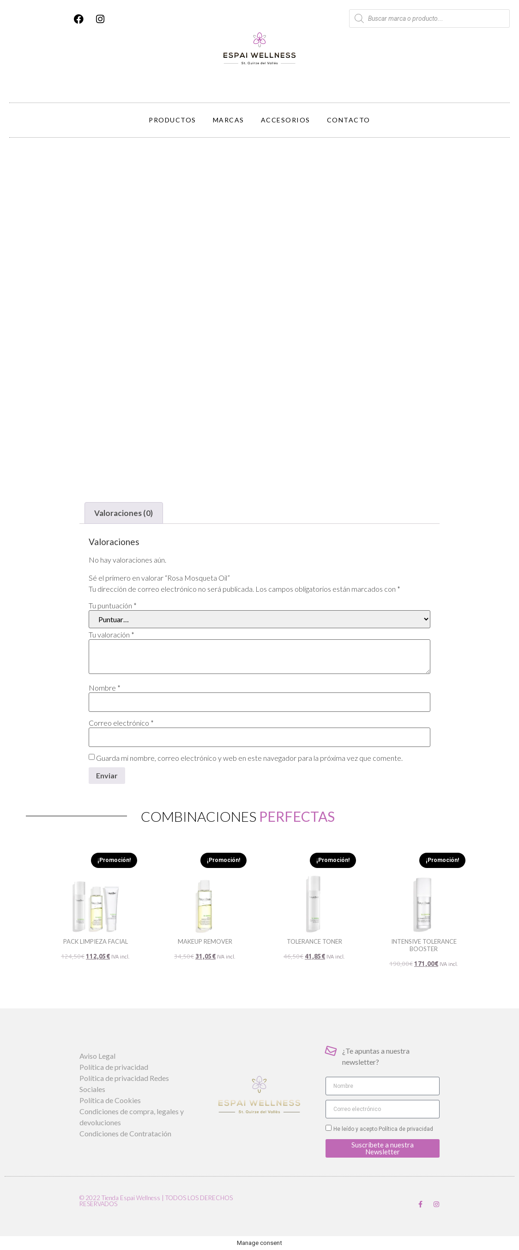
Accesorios (285, 120)
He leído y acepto (383, 1129)
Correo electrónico (121, 723)
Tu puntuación (113, 605)
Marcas (228, 120)
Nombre (105, 688)
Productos (172, 120)
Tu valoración (111, 634)
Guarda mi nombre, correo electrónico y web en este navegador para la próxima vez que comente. (249, 758)
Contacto (348, 120)
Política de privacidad (405, 1129)
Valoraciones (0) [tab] (123, 513)
